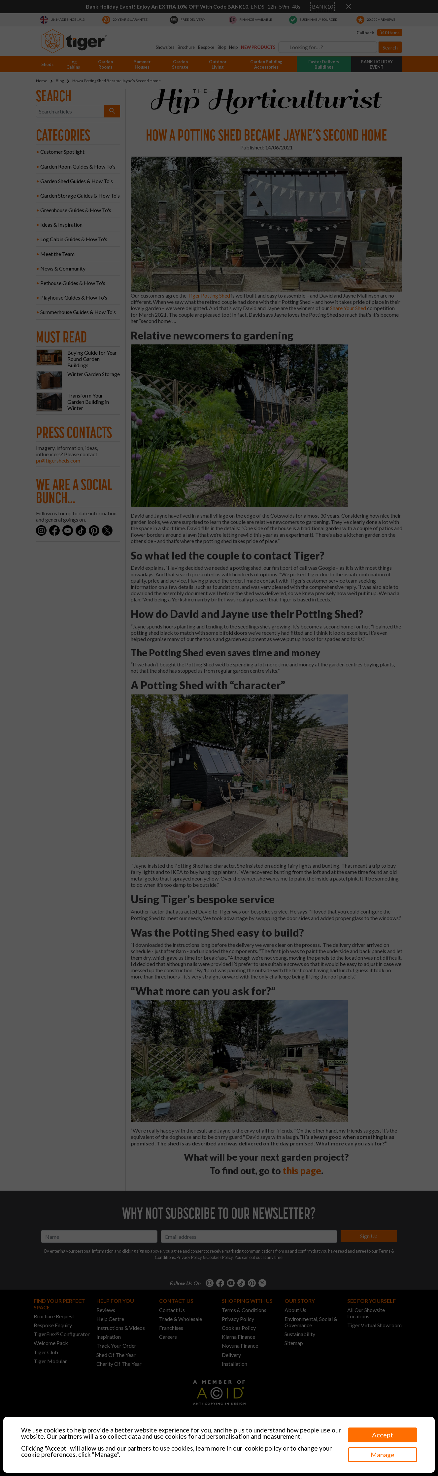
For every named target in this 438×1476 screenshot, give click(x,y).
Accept (382, 1435)
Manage (382, 1455)
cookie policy (263, 1448)
